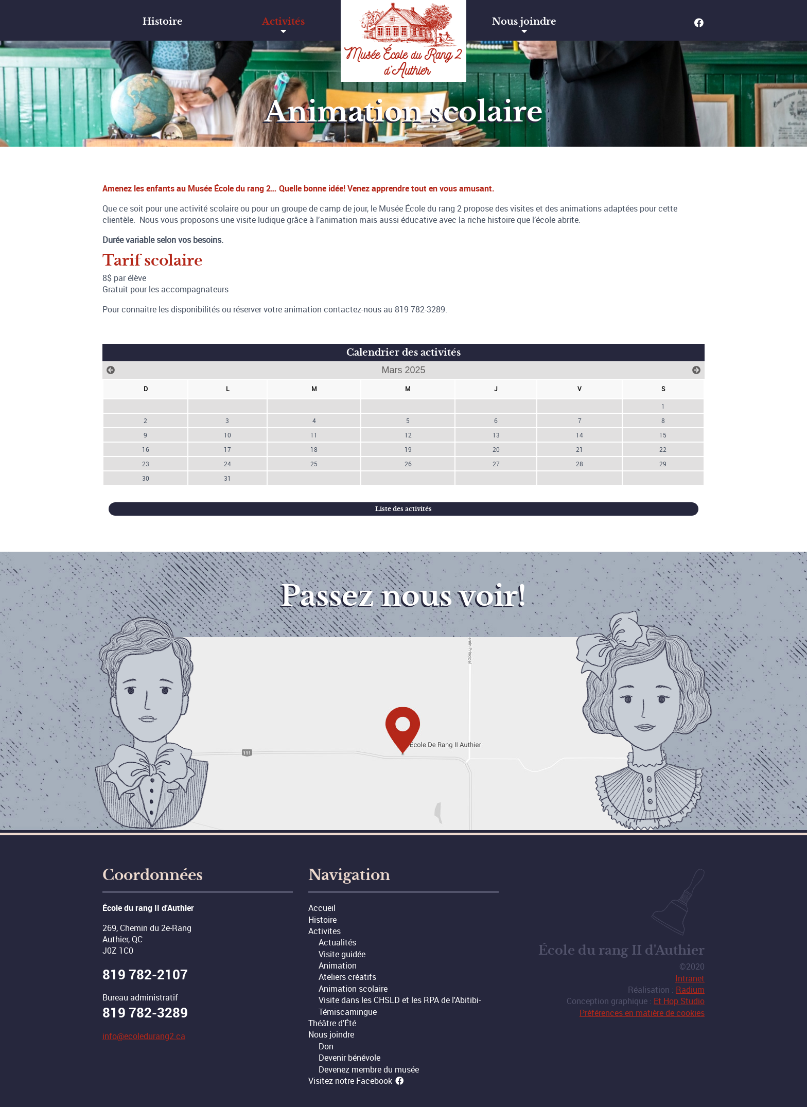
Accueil (322, 907)
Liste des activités (403, 509)
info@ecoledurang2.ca (143, 1036)
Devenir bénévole (349, 1057)
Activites (324, 931)
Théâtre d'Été (332, 1023)
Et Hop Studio (679, 1001)
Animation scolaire (353, 988)
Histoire (163, 21)
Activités (283, 21)
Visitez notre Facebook (356, 1080)
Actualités (337, 942)
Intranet (690, 978)
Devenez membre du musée (369, 1069)
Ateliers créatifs (347, 976)
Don (326, 1046)
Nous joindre (524, 21)
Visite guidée (342, 954)
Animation (338, 965)
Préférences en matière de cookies (642, 1012)
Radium (690, 989)
